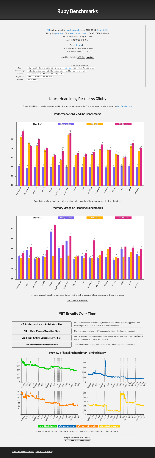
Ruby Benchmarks (77, 11)
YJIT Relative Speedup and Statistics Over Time (41, 324)
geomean (59, 33)
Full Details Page (124, 106)
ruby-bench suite (73, 30)
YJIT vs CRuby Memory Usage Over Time (42, 331)
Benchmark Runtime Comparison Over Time (41, 338)
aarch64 (90, 57)
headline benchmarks (79, 33)
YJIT (48, 30)
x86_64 (81, 57)
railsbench (77, 45)
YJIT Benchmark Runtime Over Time (42, 344)
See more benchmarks (77, 300)
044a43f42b (102, 30)
